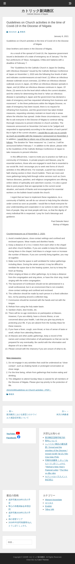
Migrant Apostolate (53, 499)
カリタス (49, 503)
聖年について (51, 441)
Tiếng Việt (49, 509)
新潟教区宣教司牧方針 (55, 437)
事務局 (22, 32)
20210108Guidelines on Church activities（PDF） (28, 390)
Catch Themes (43, 560)
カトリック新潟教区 (37, 11)
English (48, 506)
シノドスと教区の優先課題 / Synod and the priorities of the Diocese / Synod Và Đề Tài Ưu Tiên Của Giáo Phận (56, 450)
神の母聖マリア (15, 519)
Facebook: (11, 438)
